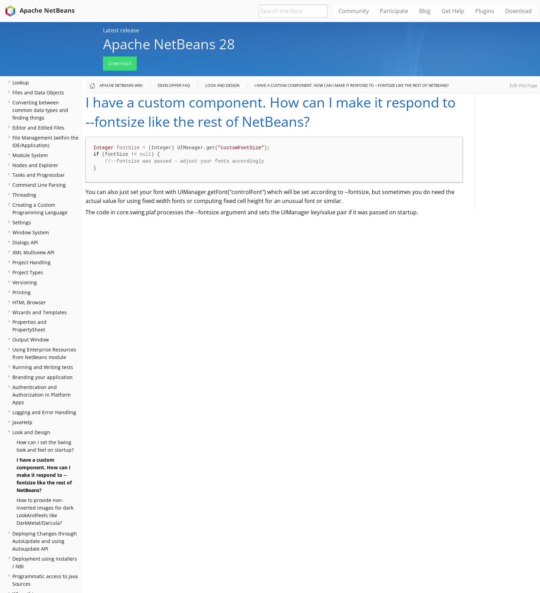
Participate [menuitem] (394, 11)
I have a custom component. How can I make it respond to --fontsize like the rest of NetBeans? (44, 475)
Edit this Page (523, 85)
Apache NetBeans (39, 10)
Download (119, 63)
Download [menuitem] (518, 11)
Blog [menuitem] (424, 11)
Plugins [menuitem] (484, 11)
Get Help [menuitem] (453, 11)
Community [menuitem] (354, 11)
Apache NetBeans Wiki (121, 85)
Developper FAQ (174, 85)
